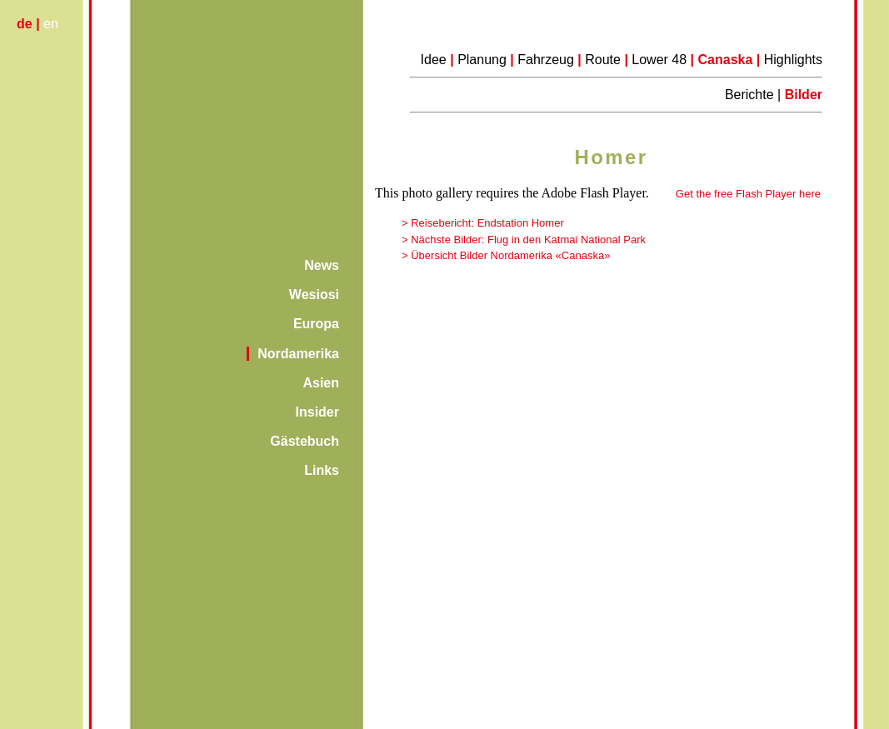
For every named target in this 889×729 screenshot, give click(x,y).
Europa (316, 324)
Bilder (803, 94)
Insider (317, 412)
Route (603, 59)
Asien (320, 383)
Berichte (751, 94)
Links (321, 470)
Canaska (725, 59)
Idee (434, 59)
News (321, 265)
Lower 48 (661, 59)
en (50, 24)
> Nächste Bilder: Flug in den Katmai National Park (524, 239)
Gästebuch (304, 441)
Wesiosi (314, 294)
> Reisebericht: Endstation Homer (483, 223)
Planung (482, 59)
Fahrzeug (545, 59)
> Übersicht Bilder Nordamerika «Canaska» (506, 255)
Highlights (793, 59)
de (24, 24)
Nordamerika (298, 354)
